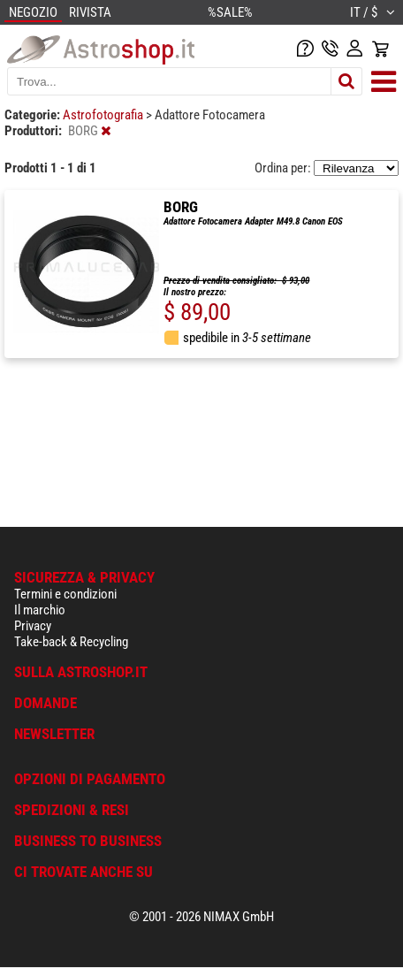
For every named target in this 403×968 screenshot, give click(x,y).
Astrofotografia (104, 115)
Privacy (32, 626)
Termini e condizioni (65, 594)
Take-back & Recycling (71, 642)
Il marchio (39, 610)
